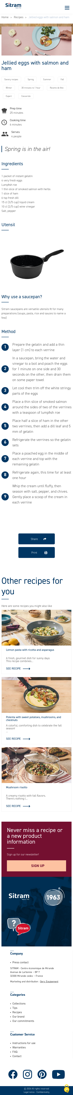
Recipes (18, 17)
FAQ (14, 1051)
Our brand (18, 1016)
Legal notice (29, 1092)
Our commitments (23, 1021)
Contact (16, 1056)
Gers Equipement (49, 981)
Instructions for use (23, 1043)
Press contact (20, 962)
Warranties (19, 1047)
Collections (18, 1003)
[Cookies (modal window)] (66, 1089)
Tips (14, 1008)
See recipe (13, 668)
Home (5, 17)
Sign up (37, 865)
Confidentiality (43, 1092)
